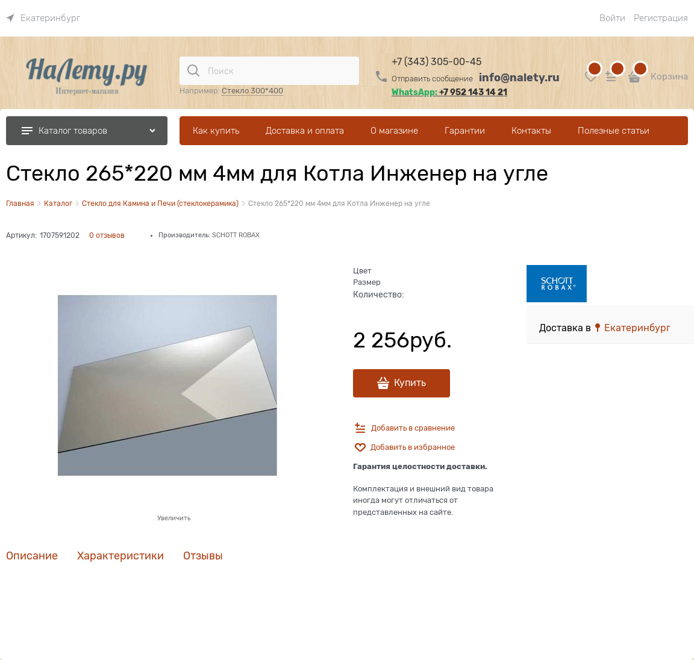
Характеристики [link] (120, 556)
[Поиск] (193, 70)
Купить (410, 383)
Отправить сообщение (432, 78)
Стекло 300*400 (252, 90)
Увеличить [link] (173, 517)
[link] (43, 18)
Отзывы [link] (203, 556)
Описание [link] (32, 556)
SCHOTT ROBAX (236, 234)
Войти (612, 18)
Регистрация (661, 18)
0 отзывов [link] (107, 235)
